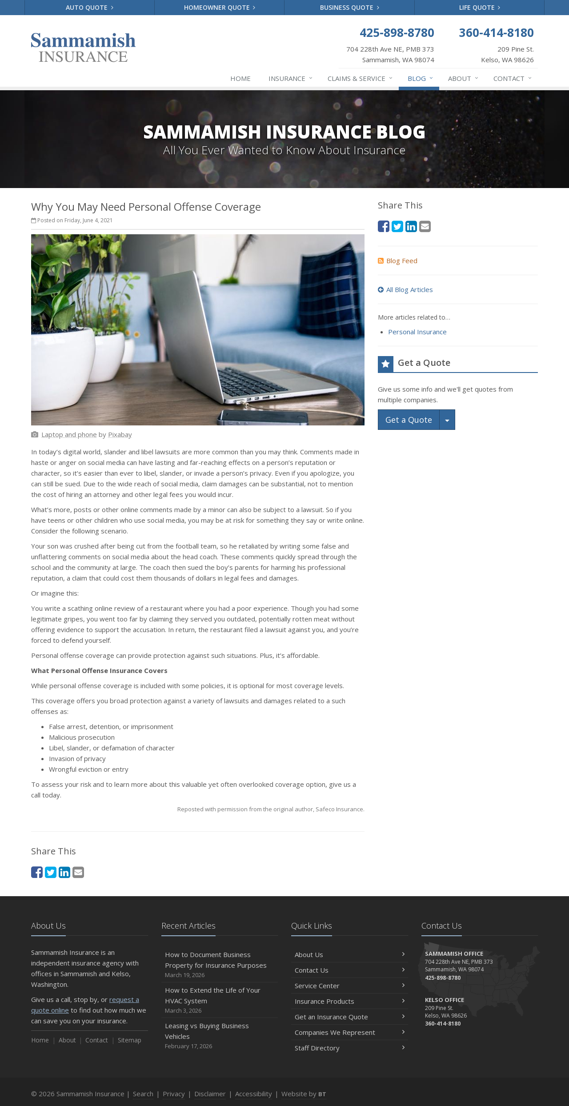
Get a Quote (408, 419)
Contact (513, 78)
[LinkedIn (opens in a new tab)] (64, 872)
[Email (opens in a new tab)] (78, 872)
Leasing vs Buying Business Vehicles (220, 1036)
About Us (350, 954)
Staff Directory (350, 1047)
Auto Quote (89, 7)
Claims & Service (360, 78)
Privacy (174, 1093)
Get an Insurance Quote (350, 1016)
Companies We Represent (350, 1032)
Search (143, 1093)
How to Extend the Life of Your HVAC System (220, 1000)
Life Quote (480, 7)
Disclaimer (210, 1093)
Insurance (290, 78)
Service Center (350, 985)
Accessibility (253, 1093)
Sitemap (129, 1040)
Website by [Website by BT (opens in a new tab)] (303, 1093)
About (463, 78)
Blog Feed (397, 260)
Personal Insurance (417, 331)
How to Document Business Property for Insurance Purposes (220, 965)
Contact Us (350, 970)
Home (240, 78)
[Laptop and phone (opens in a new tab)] (69, 434)
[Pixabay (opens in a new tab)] (120, 434)
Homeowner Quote (220, 7)
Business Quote (349, 7)
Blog (421, 78)
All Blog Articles (405, 289)
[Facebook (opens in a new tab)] (37, 872)
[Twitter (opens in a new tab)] (50, 872)
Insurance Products (350, 1001)
